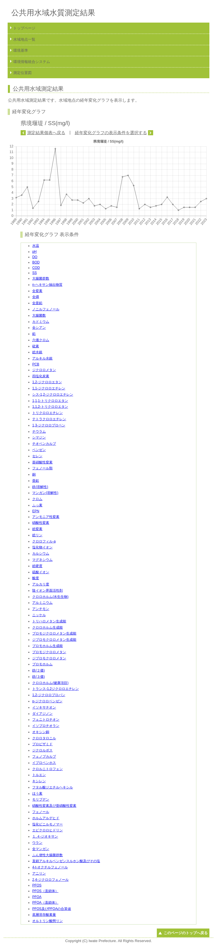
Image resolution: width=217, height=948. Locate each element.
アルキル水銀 (42, 358)
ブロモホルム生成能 (47, 646)
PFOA (37, 897)
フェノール (40, 812)
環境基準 (20, 50)
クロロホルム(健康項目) (50, 683)
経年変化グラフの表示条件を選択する (111, 132)
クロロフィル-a (44, 541)
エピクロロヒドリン (47, 830)
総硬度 (37, 566)
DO (34, 257)
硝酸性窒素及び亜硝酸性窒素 (54, 806)
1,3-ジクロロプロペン (48, 425)
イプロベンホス (44, 763)
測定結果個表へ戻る (46, 132)
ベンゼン (39, 450)
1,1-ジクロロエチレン (48, 388)
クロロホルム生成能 (47, 627)
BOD (36, 262)
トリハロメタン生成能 (49, 621)
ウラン (37, 843)
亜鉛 (35, 481)
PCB (35, 364)
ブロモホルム (42, 664)
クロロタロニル (44, 738)
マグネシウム (42, 560)
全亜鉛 (37, 303)
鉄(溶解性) (40, 487)
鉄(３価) (38, 677)
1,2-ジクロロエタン (47, 382)
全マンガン (40, 849)
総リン (37, 535)
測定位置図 (22, 73)
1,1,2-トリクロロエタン (50, 407)
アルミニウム (42, 603)
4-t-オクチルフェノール (50, 867)
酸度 (35, 578)
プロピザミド (42, 744)
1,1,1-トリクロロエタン (50, 401)
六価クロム (40, 340)
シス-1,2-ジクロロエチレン (52, 394)
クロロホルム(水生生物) (50, 597)
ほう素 (37, 794)
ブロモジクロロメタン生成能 (54, 633)
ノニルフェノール (45, 309)
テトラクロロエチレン (49, 419)
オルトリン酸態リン (47, 921)
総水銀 (37, 352)
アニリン (39, 873)
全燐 (35, 297)
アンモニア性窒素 (45, 517)
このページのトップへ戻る (186, 933)
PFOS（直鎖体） (45, 891)
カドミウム (40, 322)
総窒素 (37, 529)
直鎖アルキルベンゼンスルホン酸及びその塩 (66, 861)
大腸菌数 (39, 315)
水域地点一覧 (24, 39)
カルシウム (40, 553)
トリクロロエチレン (47, 413)
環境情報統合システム (31, 62)
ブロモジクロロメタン (49, 652)
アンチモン (40, 609)
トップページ (24, 28)
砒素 (35, 346)
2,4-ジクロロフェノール (50, 880)
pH (34, 252)
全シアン (39, 328)
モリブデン (40, 799)
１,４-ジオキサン (45, 836)
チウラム (39, 431)
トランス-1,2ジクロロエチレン (55, 689)
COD (36, 268)
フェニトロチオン (45, 720)
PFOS (37, 885)
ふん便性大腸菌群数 (47, 855)
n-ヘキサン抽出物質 (47, 285)
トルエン (39, 775)
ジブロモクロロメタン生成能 (54, 640)
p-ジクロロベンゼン (47, 701)
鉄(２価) (38, 670)
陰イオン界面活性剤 (47, 590)
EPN (35, 511)
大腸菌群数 (40, 278)
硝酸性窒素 (40, 523)
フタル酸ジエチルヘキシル (52, 787)
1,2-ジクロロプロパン (48, 695)
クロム (37, 499)
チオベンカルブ (44, 444)
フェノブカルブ (44, 757)
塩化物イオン (42, 547)
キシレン (39, 781)
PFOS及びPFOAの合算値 (51, 909)
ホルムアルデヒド (45, 818)
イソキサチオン (44, 707)
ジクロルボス (42, 750)
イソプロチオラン (45, 726)
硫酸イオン (40, 572)
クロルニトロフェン (47, 769)
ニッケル (39, 615)
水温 (35, 246)
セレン (37, 456)
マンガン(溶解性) (45, 493)
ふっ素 (37, 505)
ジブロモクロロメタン (49, 658)
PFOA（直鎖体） (45, 903)
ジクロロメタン (44, 370)
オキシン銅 (40, 732)
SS (34, 273)
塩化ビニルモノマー (47, 824)
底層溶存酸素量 (44, 915)
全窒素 (37, 291)
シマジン (39, 437)
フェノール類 (42, 468)
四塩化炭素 (40, 376)
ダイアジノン (42, 714)
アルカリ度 (40, 584)
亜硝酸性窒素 (42, 462)
